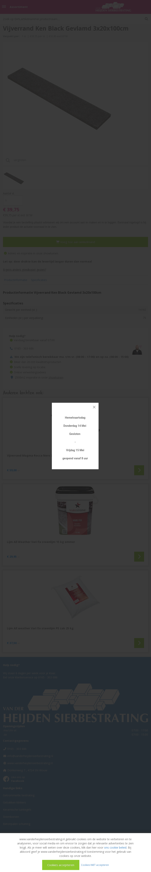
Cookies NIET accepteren (95, 864)
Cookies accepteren (60, 865)
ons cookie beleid (115, 847)
